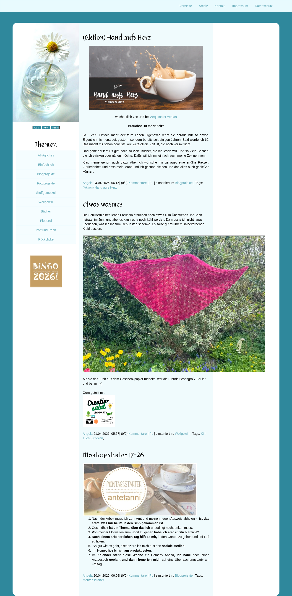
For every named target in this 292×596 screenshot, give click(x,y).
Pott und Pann (46, 230)
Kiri (203, 433)
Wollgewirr (182, 433)
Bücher (46, 211)
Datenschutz (264, 6)
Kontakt (219, 6)
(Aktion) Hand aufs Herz (100, 187)
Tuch (86, 438)
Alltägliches (46, 155)
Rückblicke (46, 239)
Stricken (97, 438)
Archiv (203, 6)
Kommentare (137, 183)
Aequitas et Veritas (163, 117)
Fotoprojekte (46, 183)
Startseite (185, 6)
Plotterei (46, 221)
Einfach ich (46, 164)
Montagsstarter (93, 580)
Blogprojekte (184, 183)
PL (151, 183)
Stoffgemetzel (46, 192)
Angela (88, 183)
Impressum (240, 6)
